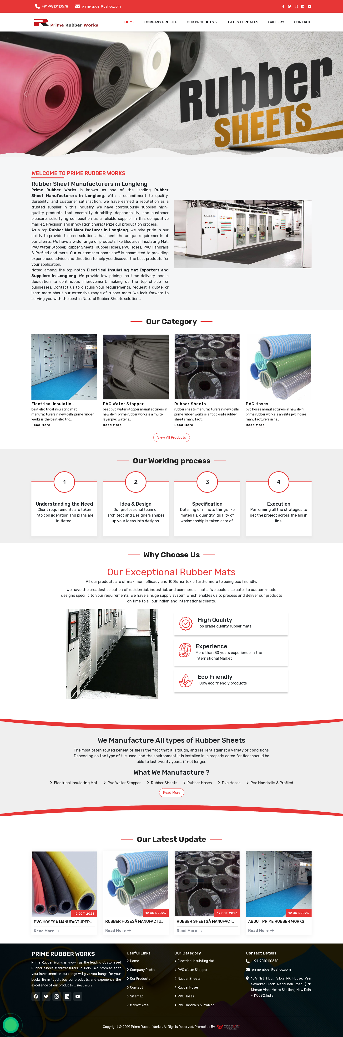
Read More (40, 425)
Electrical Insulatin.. (52, 404)
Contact (302, 22)
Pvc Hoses (229, 783)
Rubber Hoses (197, 783)
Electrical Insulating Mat (73, 783)
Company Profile (160, 22)
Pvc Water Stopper (122, 783)
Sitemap (135, 996)
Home (129, 22)
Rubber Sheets (190, 404)
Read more (84, 985)
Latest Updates (243, 22)
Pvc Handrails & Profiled (269, 783)
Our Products (138, 978)
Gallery (276, 22)
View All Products (171, 437)
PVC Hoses (257, 404)
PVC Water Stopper (123, 404)
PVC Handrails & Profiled (194, 1005)
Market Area (138, 1005)
